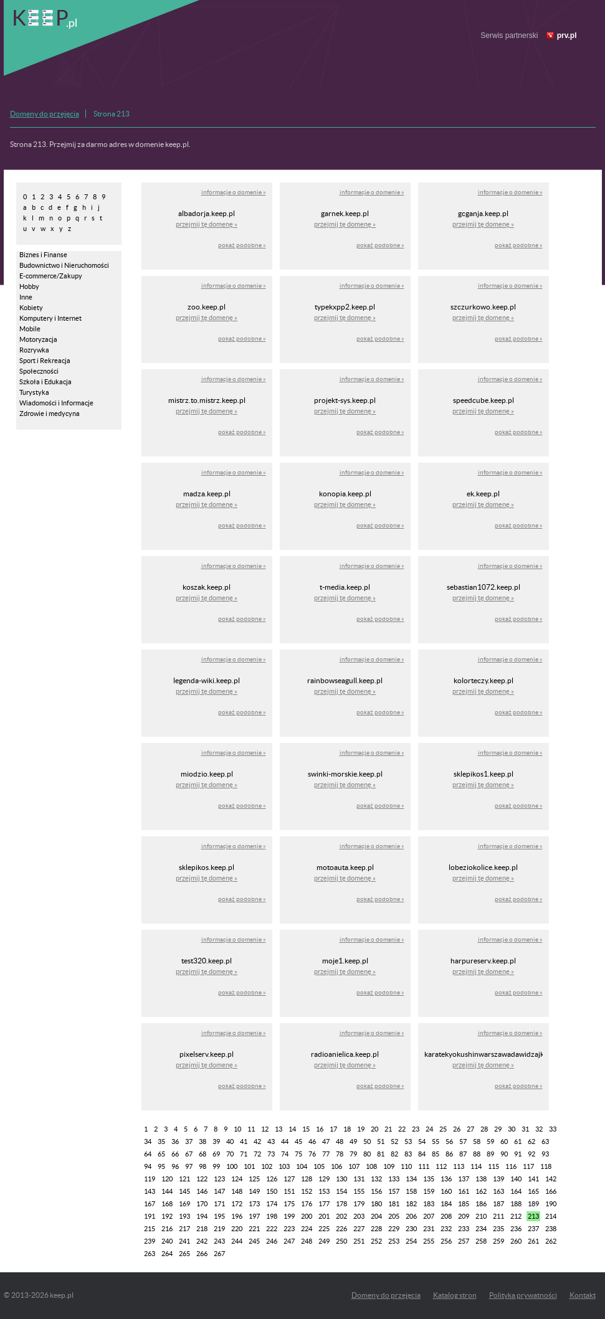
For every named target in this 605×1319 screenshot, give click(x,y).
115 (493, 1166)
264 (167, 1253)
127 (289, 1179)
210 (481, 1216)
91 (518, 1154)
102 (266, 1166)
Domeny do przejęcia (44, 114)
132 (376, 1179)
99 (216, 1166)
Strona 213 (111, 114)
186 (481, 1204)
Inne (25, 297)
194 (201, 1216)
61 (518, 1141)
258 (481, 1241)
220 (236, 1228)
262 (550, 1241)
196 (236, 1216)
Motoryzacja (38, 339)
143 (149, 1191)
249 (324, 1241)
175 (289, 1204)
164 (516, 1191)
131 (358, 1179)
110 (406, 1166)
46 (312, 1141)
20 (374, 1129)
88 (476, 1154)
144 (167, 1191)
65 (161, 1154)
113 (458, 1166)
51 (380, 1141)
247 (289, 1241)
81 (380, 1154)
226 (341, 1228)
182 (411, 1204)
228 (376, 1228)
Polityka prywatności (523, 1295)
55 (435, 1141)
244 (236, 1241)
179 (358, 1204)
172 (236, 1204)
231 (428, 1228)
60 (504, 1141)
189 (533, 1204)
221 (254, 1228)
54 (422, 1141)
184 (446, 1204)
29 (498, 1129)
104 (301, 1166)
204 (376, 1216)
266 (201, 1253)
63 (545, 1141)
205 (393, 1216)
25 (443, 1129)
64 (147, 1154)
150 (271, 1191)
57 (463, 1141)
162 (481, 1191)
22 (402, 1129)
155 (358, 1191)
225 (324, 1228)
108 (371, 1166)
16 (319, 1129)
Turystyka (34, 392)
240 (167, 1241)
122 (201, 1179)
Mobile (29, 329)
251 (358, 1241)
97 (189, 1166)
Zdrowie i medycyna (49, 413)
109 (388, 1166)
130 (341, 1179)
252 (376, 1241)
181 (393, 1204)
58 (476, 1141)
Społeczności (39, 371)
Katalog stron (455, 1295)
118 (545, 1166)
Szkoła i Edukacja (45, 381)
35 (161, 1141)
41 (243, 1141)
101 (249, 1166)
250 (341, 1241)
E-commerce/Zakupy (50, 276)
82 (394, 1154)
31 (525, 1129)
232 (446, 1228)
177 (324, 1204)
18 (347, 1129)
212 (516, 1216)
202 (341, 1216)
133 (393, 1179)
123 (219, 1179)
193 (184, 1216)
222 (271, 1228)
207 (428, 1216)
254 (411, 1241)
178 (341, 1204)
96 (175, 1166)
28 (484, 1129)
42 (257, 1141)
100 (231, 1166)
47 (326, 1141)
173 (254, 1204)
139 (498, 1179)
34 (147, 1141)
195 (219, 1216)
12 (265, 1129)
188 (516, 1204)
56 (449, 1141)
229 (393, 1228)
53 (408, 1141)
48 (339, 1141)
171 (219, 1204)
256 (446, 1241)
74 (284, 1154)
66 (175, 1154)
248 (306, 1241)
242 (201, 1241)
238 (550, 1228)
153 (324, 1191)
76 (312, 1154)
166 (550, 1191)
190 (550, 1204)
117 (528, 1166)
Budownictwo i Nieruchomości (64, 265)
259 (498, 1241)
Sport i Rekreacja (44, 360)
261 (533, 1241)
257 (463, 1241)
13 (278, 1129)
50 (367, 1141)
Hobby (29, 286)
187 (498, 1204)
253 (393, 1241)
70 (230, 1154)
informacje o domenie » (233, 192)
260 (516, 1241)
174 (271, 1204)
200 (306, 1216)
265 (184, 1253)
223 (289, 1228)
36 (175, 1141)
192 (167, 1216)
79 (353, 1154)
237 (533, 1228)
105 (319, 1166)
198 (271, 1216)
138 (481, 1179)
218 (201, 1228)
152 (306, 1191)
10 (237, 1129)
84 (422, 1154)
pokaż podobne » (242, 245)
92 (531, 1154)
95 (161, 1166)
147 (219, 1191)
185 (463, 1204)
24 (429, 1129)
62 (531, 1141)
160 (446, 1191)
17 (333, 1129)
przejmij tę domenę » (206, 224)
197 (254, 1216)
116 (511, 1166)
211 (498, 1216)
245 (254, 1241)
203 (358, 1216)
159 (428, 1191)
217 (184, 1228)
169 (184, 1204)
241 (184, 1241)
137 (463, 1179)
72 (257, 1154)
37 (189, 1141)
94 (147, 1166)
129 (324, 1179)
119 (149, 1179)
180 (376, 1204)
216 (167, 1228)
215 (149, 1228)
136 (446, 1179)
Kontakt (582, 1295)
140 (516, 1179)
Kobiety (31, 307)
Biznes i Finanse (43, 254)
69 (216, 1154)
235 (498, 1228)
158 (411, 1191)
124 (236, 1179)
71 (243, 1154)
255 (428, 1241)
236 (516, 1228)
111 (423, 1166)
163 (498, 1191)
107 (354, 1166)
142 (550, 1179)
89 (490, 1154)
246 (271, 1241)
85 (435, 1154)
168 (167, 1204)
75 (298, 1154)
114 (476, 1166)
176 (306, 1204)
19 (360, 1129)
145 (184, 1191)
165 (533, 1191)
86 (449, 1154)
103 (284, 1166)
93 (545, 1154)
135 (428, 1179)
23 (415, 1129)
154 (341, 1191)
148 (236, 1191)
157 (393, 1191)
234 (481, 1228)
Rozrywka (34, 350)
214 (550, 1216)
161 (463, 1191)
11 (251, 1129)
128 (306, 1179)
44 (284, 1141)
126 (271, 1179)
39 (216, 1141)
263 (149, 1253)
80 (367, 1154)
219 (219, 1228)
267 (219, 1253)
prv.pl (567, 35)
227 (358, 1228)
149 (254, 1191)
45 (298, 1141)
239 (149, 1241)
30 (511, 1129)
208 (446, 1216)
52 (394, 1141)
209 (463, 1216)
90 (504, 1154)
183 (428, 1204)
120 (167, 1179)
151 (289, 1191)
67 (189, 1154)
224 (306, 1228)
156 (376, 1191)
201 (324, 1216)
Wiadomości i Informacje (56, 403)
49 (353, 1141)
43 (271, 1141)
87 (463, 1154)
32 (539, 1129)
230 (411, 1228)
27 (470, 1129)
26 (456, 1129)
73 (271, 1154)
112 (441, 1166)
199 (289, 1216)
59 (490, 1141)
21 (388, 1129)
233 (463, 1228)
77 (326, 1154)
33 (552, 1129)
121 (184, 1179)
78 (339, 1154)
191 (149, 1216)
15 (306, 1129)
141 (533, 1179)
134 (411, 1179)
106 (336, 1166)
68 (202, 1154)
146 (201, 1191)
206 (411, 1216)
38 (202, 1141)
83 (408, 1154)
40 (230, 1141)
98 (202, 1166)
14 (292, 1129)
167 (149, 1204)
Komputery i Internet (50, 318)
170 (201, 1204)
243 (219, 1241)
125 (254, 1179)
